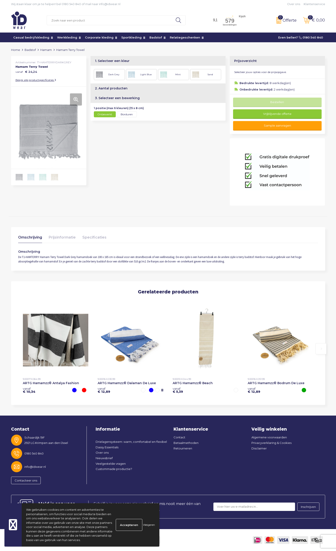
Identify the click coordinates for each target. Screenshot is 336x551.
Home (15, 50)
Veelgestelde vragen (111, 463)
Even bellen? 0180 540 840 (300, 37)
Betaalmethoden (186, 443)
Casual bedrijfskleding (31, 37)
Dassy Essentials (107, 447)
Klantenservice (314, 4)
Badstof (155, 37)
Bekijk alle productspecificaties (35, 80)
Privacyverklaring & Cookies (271, 443)
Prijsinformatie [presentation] (62, 237)
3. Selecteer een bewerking (117, 98)
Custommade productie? (114, 469)
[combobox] (109, 20)
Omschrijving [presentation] (30, 237)
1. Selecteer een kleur (112, 61)
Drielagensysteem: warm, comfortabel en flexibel (131, 441)
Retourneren (183, 448)
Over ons (293, 4)
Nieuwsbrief (104, 458)
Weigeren (149, 524)
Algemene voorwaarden (269, 437)
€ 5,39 (178, 390)
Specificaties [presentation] (94, 237)
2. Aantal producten (111, 88)
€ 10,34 (29, 390)
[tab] (30, 238)
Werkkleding (67, 37)
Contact (179, 437)
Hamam (46, 50)
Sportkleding (131, 37)
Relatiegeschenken (185, 37)
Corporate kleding (99, 37)
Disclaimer (259, 448)
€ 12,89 (104, 390)
